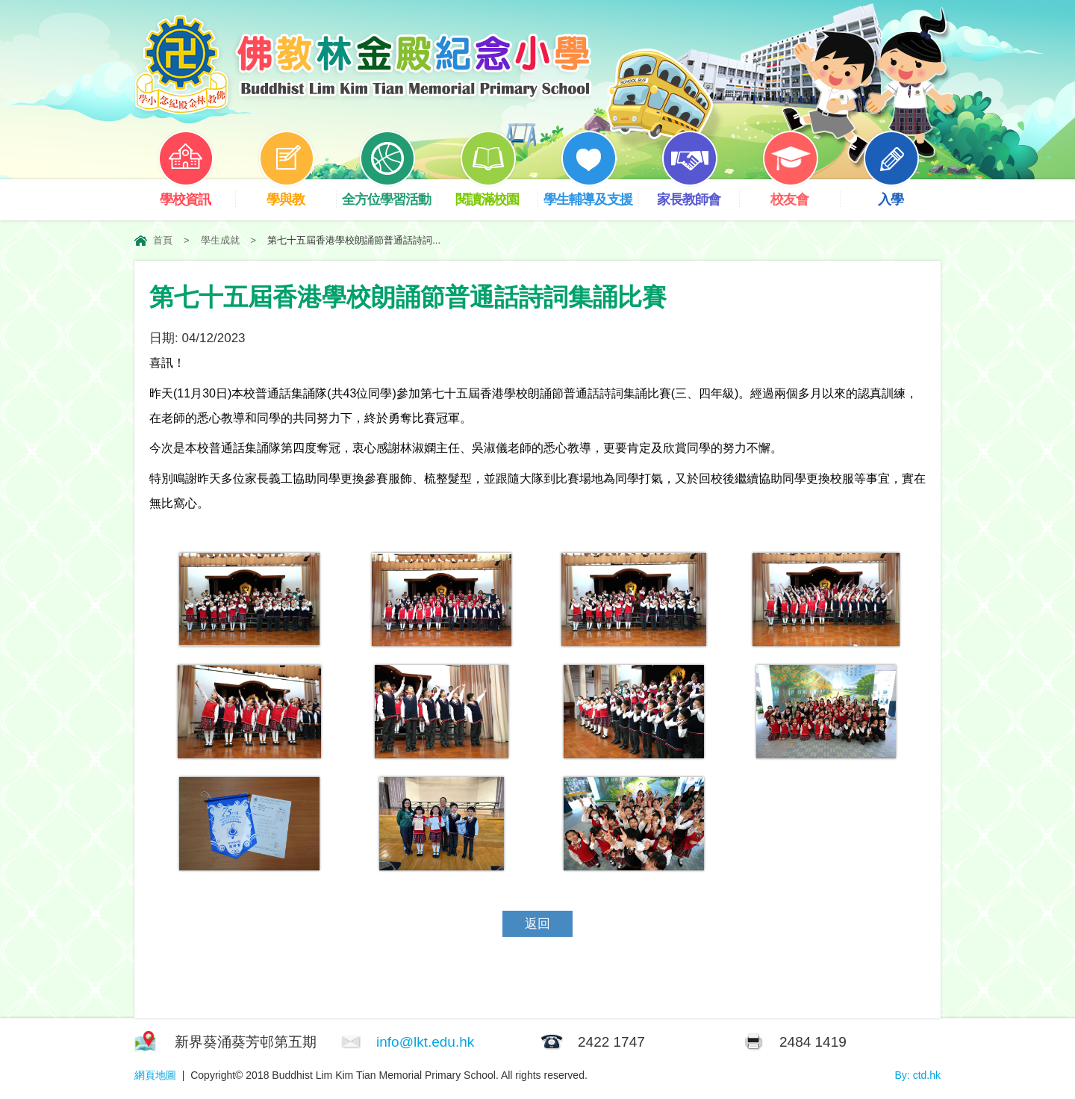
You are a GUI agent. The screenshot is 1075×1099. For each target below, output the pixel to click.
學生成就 (220, 240)
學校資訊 (196, 193)
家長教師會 (698, 193)
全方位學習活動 (389, 193)
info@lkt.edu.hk (425, 1042)
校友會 (801, 193)
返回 (537, 924)
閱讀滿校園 (496, 193)
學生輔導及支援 (590, 193)
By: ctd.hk (918, 1075)
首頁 (162, 240)
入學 (901, 193)
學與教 (297, 193)
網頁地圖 (155, 1075)
